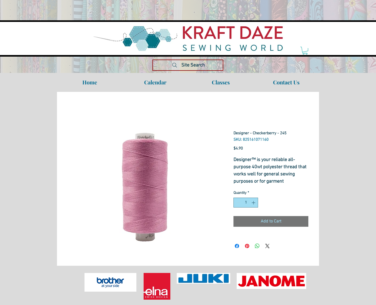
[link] (305, 50)
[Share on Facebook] (237, 246)
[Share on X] (267, 246)
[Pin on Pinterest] (247, 246)
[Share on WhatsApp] (257, 246)
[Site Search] (187, 65)
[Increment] (254, 202)
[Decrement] (237, 202)
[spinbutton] (246, 202)
